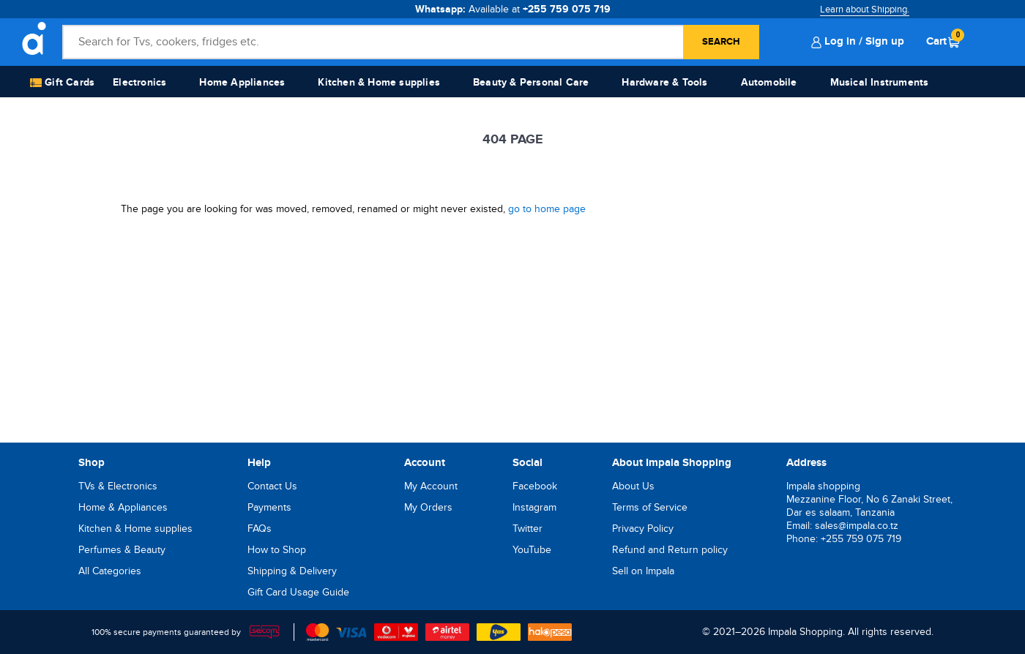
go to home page (547, 209)
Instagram (534, 507)
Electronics (139, 82)
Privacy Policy (643, 528)
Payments (269, 507)
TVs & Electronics (117, 486)
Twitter (527, 528)
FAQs (259, 528)
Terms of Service (649, 507)
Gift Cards (62, 83)
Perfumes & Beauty (121, 550)
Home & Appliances (123, 507)
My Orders (428, 507)
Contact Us (272, 486)
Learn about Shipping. (864, 9)
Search (721, 42)
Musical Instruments (879, 82)
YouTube (531, 550)
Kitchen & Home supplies (379, 82)
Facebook (534, 486)
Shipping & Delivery (292, 571)
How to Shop (276, 550)
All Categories (109, 571)
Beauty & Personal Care (531, 82)
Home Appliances (242, 82)
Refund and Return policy (670, 550)
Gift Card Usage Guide (298, 592)
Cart (943, 41)
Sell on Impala (643, 571)
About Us (633, 486)
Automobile (769, 82)
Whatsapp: (513, 9)
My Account (431, 486)
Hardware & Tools (664, 82)
